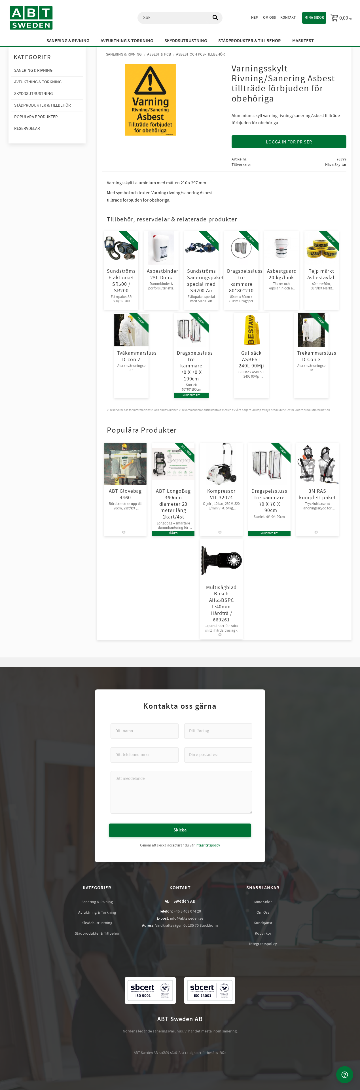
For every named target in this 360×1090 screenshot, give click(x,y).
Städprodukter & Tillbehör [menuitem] (249, 41)
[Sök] (213, 18)
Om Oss (263, 912)
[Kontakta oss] (344, 1074)
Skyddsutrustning (97, 922)
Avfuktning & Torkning (97, 912)
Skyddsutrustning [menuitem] (185, 41)
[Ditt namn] (145, 730)
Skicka (180, 830)
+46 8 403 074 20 (187, 911)
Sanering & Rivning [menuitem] (67, 41)
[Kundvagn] (341, 18)
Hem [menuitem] (255, 17)
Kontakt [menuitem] (288, 17)
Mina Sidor (263, 901)
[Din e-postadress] (218, 754)
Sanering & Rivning (97, 901)
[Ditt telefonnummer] (145, 754)
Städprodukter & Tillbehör (97, 933)
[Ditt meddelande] (181, 792)
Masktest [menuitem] (303, 41)
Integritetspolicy (208, 845)
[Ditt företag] (218, 730)
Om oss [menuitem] (269, 17)
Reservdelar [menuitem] (27, 128)
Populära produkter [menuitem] (36, 117)
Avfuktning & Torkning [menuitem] (127, 41)
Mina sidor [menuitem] (314, 17)
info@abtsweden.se (186, 918)
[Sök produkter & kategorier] (180, 18)
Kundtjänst (263, 922)
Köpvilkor (263, 933)
